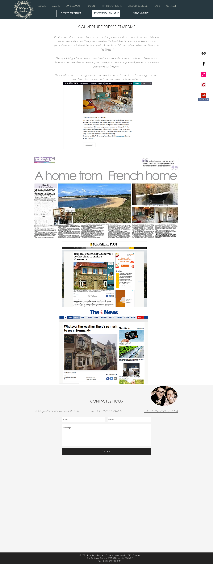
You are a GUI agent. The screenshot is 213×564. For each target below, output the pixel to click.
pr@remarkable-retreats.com (126, 79)
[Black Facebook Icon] (203, 64)
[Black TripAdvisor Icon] (203, 53)
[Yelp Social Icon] (203, 95)
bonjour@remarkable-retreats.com (58, 411)
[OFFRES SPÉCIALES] (71, 13)
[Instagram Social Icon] (203, 74)
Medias (123, 555)
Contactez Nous (112, 555)
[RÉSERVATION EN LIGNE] (106, 13)
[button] (56, 6)
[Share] (203, 99)
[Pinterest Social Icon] (203, 85)
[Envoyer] (106, 451)
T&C (129, 555)
